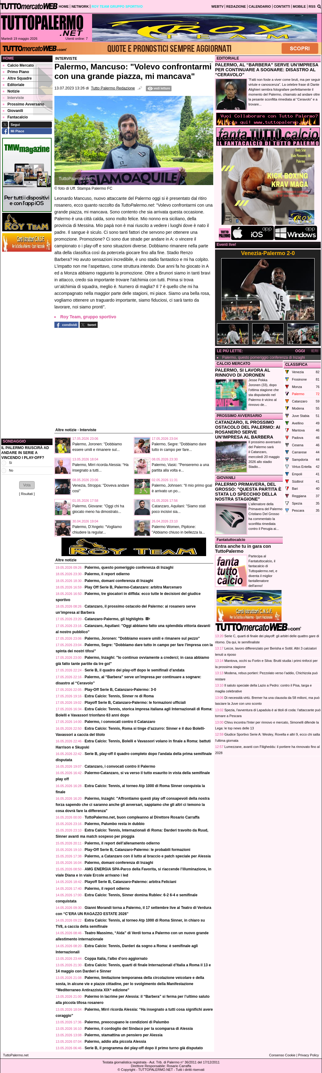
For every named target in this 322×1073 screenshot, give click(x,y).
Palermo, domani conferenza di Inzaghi (119, 581)
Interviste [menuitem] (13, 98)
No (11, 470)
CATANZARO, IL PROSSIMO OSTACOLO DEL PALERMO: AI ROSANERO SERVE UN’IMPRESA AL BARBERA (247, 430)
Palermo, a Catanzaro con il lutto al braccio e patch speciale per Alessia (148, 856)
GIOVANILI (226, 478)
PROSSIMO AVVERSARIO (239, 416)
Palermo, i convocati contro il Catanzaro (120, 722)
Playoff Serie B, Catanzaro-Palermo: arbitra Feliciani (130, 882)
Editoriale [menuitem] (13, 85)
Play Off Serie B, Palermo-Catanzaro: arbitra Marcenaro (133, 587)
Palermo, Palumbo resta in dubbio (115, 824)
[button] (27, 485)
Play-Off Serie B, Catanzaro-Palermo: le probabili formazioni (137, 850)
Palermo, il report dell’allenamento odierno (122, 843)
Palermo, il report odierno (107, 574)
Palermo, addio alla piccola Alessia (115, 1041)
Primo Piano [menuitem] (16, 72)
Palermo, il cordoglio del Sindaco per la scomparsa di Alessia (139, 1028)
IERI (314, 351)
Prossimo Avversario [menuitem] (23, 104)
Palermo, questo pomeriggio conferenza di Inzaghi (129, 567)
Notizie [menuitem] (11, 91)
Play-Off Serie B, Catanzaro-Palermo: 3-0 (120, 689)
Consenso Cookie (282, 1055)
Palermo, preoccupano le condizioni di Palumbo (127, 1022)
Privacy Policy (308, 1055)
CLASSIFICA (296, 364)
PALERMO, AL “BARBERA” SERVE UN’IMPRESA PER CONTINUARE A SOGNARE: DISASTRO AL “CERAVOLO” (266, 69)
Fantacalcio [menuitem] (15, 117)
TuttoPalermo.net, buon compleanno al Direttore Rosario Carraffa (142, 817)
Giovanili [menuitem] (13, 111)
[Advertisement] (27, 345)
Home (8, 58)
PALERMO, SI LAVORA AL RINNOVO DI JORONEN (242, 373)
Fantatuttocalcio (231, 540)
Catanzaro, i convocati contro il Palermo (120, 766)
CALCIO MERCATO (233, 363)
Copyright (128, 1069)
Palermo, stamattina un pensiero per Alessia (124, 1035)
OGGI (300, 351)
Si (10, 462)
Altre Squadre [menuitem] (17, 78)
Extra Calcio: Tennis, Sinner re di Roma (119, 696)
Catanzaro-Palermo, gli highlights (115, 619)
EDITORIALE (228, 58)
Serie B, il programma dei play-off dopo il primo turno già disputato (144, 1048)
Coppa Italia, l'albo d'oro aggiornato (116, 958)
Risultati (27, 494)
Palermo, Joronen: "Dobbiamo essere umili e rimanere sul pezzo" (142, 638)
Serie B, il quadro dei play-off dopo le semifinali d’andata (134, 670)
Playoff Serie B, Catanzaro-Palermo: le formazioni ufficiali (135, 702)
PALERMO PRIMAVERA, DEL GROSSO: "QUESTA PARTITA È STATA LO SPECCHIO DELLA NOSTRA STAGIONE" (248, 491)
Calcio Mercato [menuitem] (18, 65)
